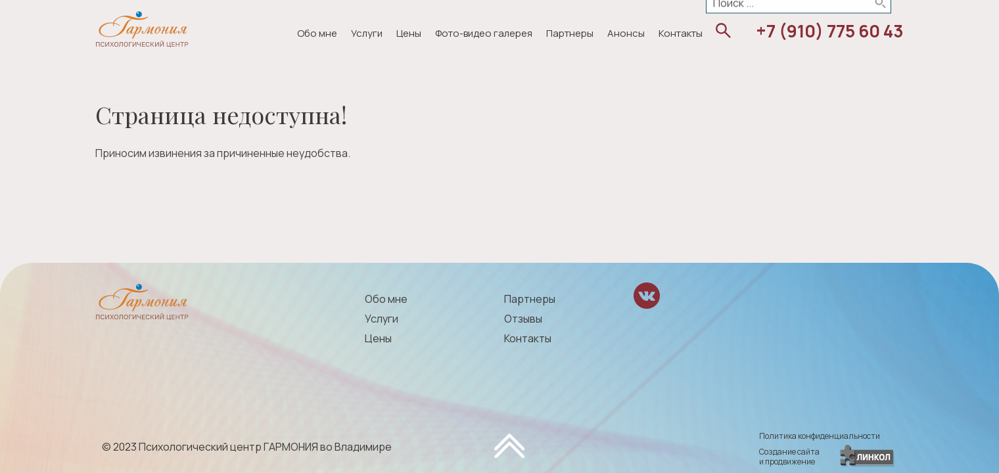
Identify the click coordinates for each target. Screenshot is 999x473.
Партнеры (569, 33)
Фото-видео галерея (483, 33)
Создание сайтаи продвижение (789, 456)
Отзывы (523, 318)
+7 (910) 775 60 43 (830, 31)
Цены (408, 33)
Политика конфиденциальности (819, 435)
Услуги (367, 33)
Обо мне (317, 33)
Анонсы (626, 33)
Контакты (681, 33)
